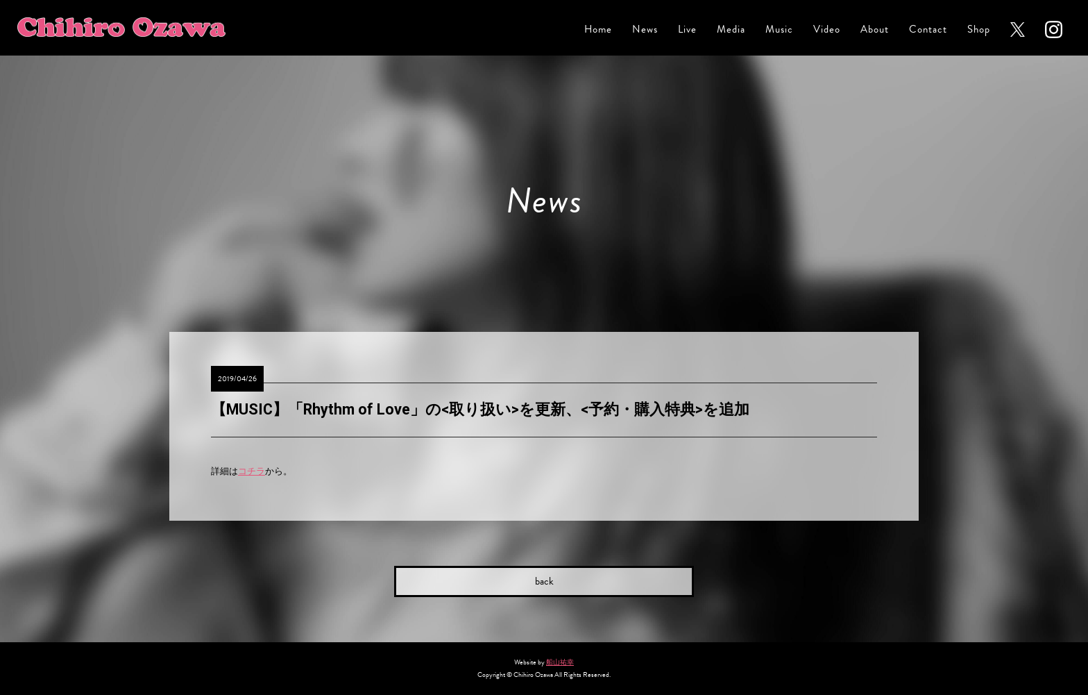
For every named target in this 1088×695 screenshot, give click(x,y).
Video (826, 29)
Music (779, 29)
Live (687, 29)
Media (731, 29)
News (645, 29)
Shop (978, 29)
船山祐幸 (560, 662)
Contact (928, 29)
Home (598, 29)
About (874, 29)
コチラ (251, 471)
